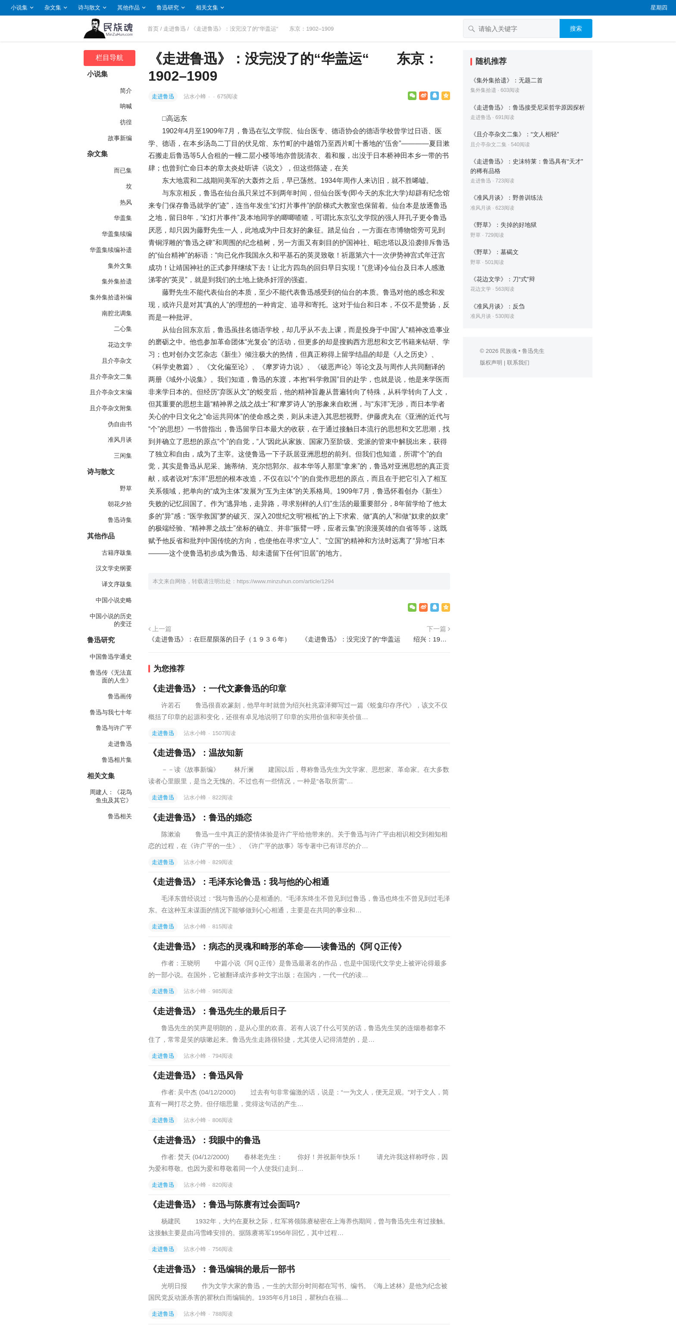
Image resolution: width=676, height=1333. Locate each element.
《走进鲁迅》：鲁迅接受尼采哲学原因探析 (527, 107)
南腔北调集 (117, 313)
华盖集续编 (117, 233)
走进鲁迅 (174, 28)
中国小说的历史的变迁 (111, 620)
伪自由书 (120, 424)
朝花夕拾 (120, 503)
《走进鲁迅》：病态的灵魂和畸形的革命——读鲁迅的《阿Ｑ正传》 (277, 946)
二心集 (123, 328)
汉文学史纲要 (114, 568)
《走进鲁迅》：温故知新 (195, 753)
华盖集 (123, 217)
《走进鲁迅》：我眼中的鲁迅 (204, 1140)
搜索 (576, 28)
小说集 (19, 7)
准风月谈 (120, 439)
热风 (126, 202)
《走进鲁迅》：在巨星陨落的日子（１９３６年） (219, 639)
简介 (126, 90)
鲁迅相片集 (117, 759)
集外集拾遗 (117, 281)
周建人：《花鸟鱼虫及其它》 (111, 796)
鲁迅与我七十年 (111, 712)
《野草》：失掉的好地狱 (503, 224)
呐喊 (126, 106)
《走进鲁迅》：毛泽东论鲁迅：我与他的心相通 (238, 882)
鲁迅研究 (167, 7)
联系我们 (518, 362)
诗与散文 (89, 7)
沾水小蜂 (196, 96)
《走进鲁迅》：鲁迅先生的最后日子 (217, 1011)
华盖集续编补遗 (111, 249)
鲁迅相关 (120, 816)
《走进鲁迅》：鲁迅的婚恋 (200, 817)
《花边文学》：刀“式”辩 (502, 279)
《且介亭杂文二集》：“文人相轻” (514, 134)
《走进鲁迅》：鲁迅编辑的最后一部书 (221, 1269)
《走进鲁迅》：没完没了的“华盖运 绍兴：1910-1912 (375, 639)
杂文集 (52, 7)
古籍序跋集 (117, 552)
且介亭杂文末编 (111, 392)
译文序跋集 (117, 584)
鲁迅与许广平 (114, 727)
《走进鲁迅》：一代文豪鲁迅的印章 (217, 688)
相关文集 (207, 7)
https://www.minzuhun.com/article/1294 (285, 581)
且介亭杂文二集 (111, 376)
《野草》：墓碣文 (494, 251)
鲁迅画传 (120, 696)
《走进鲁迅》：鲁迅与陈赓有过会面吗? (224, 1204)
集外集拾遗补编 (111, 297)
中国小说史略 (114, 600)
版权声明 (491, 362)
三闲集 (123, 455)
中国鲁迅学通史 (111, 656)
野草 (126, 488)
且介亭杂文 (117, 360)
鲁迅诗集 (120, 519)
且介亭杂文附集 (111, 408)
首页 (153, 28)
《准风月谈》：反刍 (497, 306)
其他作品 (128, 7)
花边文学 (120, 344)
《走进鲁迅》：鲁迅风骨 (195, 1075)
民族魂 (508, 351)
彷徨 (126, 122)
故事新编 (120, 138)
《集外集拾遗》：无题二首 (506, 80)
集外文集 (120, 265)
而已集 (123, 170)
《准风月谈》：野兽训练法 (506, 197)
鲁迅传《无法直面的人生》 (111, 676)
